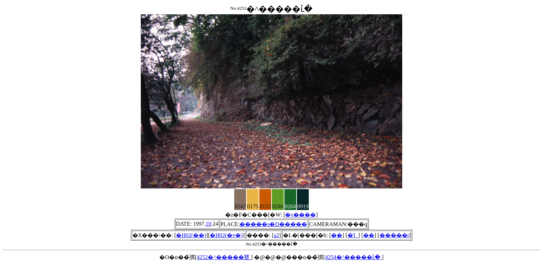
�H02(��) (191, 235)
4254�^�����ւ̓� (353, 257)
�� (336, 235)
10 (208, 224)
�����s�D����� (273, 224)
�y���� (300, 215)
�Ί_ (352, 235)
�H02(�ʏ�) (226, 235)
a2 (276, 235)
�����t (394, 235)
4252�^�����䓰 (224, 257)
